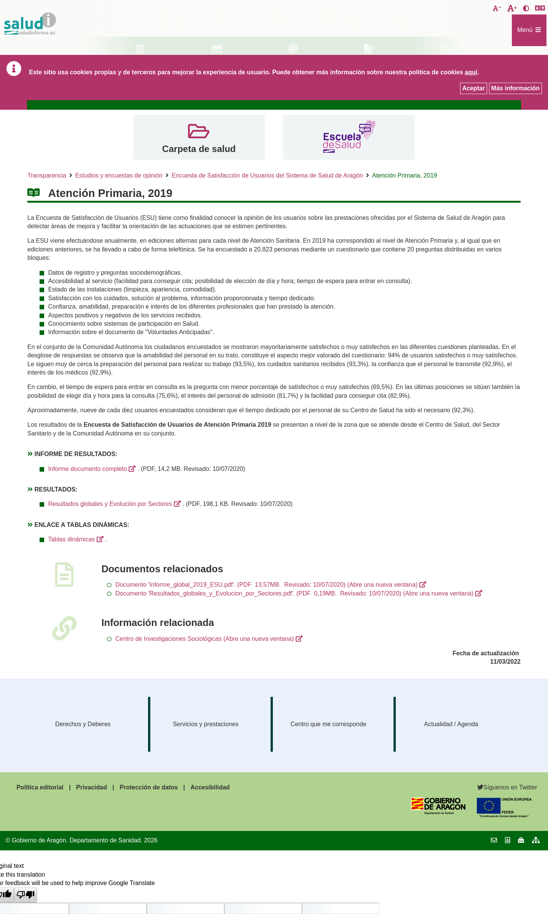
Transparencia (46, 175)
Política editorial (40, 787)
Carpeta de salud (199, 149)
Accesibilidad (209, 787)
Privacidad (91, 787)
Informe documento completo (87, 469)
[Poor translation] (25, 895)
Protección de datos (148, 787)
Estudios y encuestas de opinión (118, 175)
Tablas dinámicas (71, 539)
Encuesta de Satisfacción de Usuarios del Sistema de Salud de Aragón (267, 175)
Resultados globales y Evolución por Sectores (110, 504)
